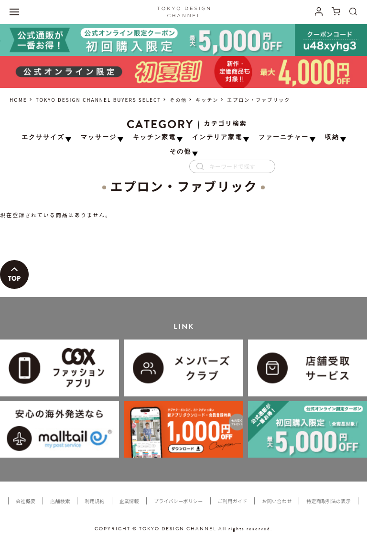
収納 (332, 137)
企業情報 (129, 500)
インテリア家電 (217, 137)
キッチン (206, 99)
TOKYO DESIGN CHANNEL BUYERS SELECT (98, 99)
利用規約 (94, 500)
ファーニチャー (284, 137)
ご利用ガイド (233, 500)
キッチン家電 (154, 137)
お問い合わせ (276, 500)
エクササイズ (43, 137)
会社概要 (25, 500)
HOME (18, 99)
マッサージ (99, 137)
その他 (178, 99)
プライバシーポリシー (178, 500)
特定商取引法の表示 (328, 500)
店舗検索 (60, 500)
